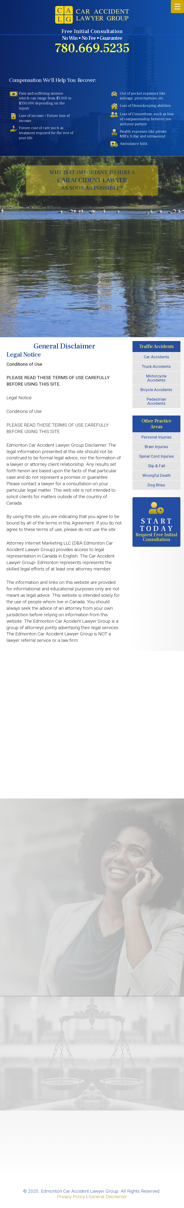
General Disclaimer (108, 1197)
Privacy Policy (71, 1197)
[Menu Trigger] (177, 6)
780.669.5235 (92, 48)
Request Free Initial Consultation (156, 522)
